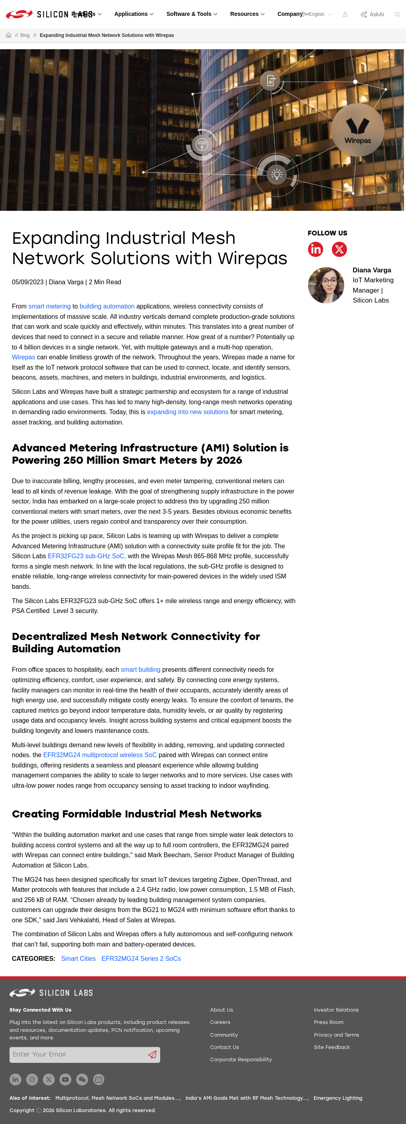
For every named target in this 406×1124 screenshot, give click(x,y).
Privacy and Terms (336, 1035)
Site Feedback (332, 1047)
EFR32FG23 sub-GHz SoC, (87, 556)
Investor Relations (336, 1010)
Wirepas (23, 357)
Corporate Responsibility (241, 1060)
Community (224, 1035)
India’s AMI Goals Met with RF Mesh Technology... (246, 1098)
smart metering (50, 306)
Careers (220, 1022)
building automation (107, 306)
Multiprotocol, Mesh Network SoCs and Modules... (117, 1098)
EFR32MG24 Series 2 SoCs (141, 958)
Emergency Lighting (338, 1098)
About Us (221, 1010)
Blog (25, 35)
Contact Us (224, 1047)
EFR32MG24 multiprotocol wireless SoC (100, 755)
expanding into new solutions (187, 412)
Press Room (328, 1022)
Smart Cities (78, 958)
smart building (141, 669)
